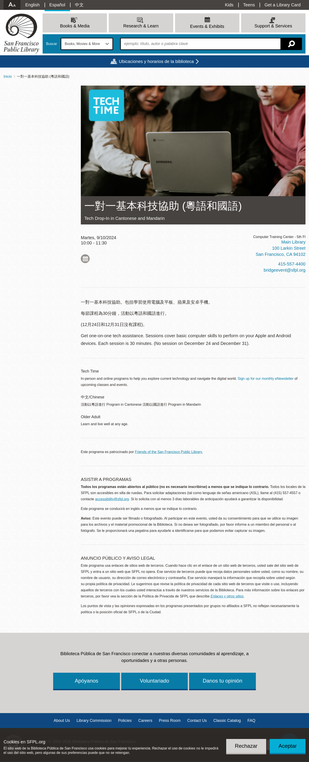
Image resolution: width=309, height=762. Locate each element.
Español (57, 4)
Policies (125, 720)
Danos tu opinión (222, 681)
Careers (145, 720)
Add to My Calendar (85, 258)
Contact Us (197, 720)
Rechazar (246, 746)
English (32, 4)
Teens (249, 4)
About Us (62, 720)
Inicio (8, 76)
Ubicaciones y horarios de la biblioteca (156, 61)
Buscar (51, 44)
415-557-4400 (291, 264)
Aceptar (287, 746)
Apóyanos (86, 681)
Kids (229, 4)
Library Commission (93, 720)
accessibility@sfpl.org (112, 499)
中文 (79, 4)
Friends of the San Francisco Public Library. (169, 452)
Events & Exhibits (207, 26)
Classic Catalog (227, 720)
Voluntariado (154, 681)
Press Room (170, 720)
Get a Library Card (282, 4)
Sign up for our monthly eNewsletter (265, 378)
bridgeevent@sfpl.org (284, 270)
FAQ (251, 720)
